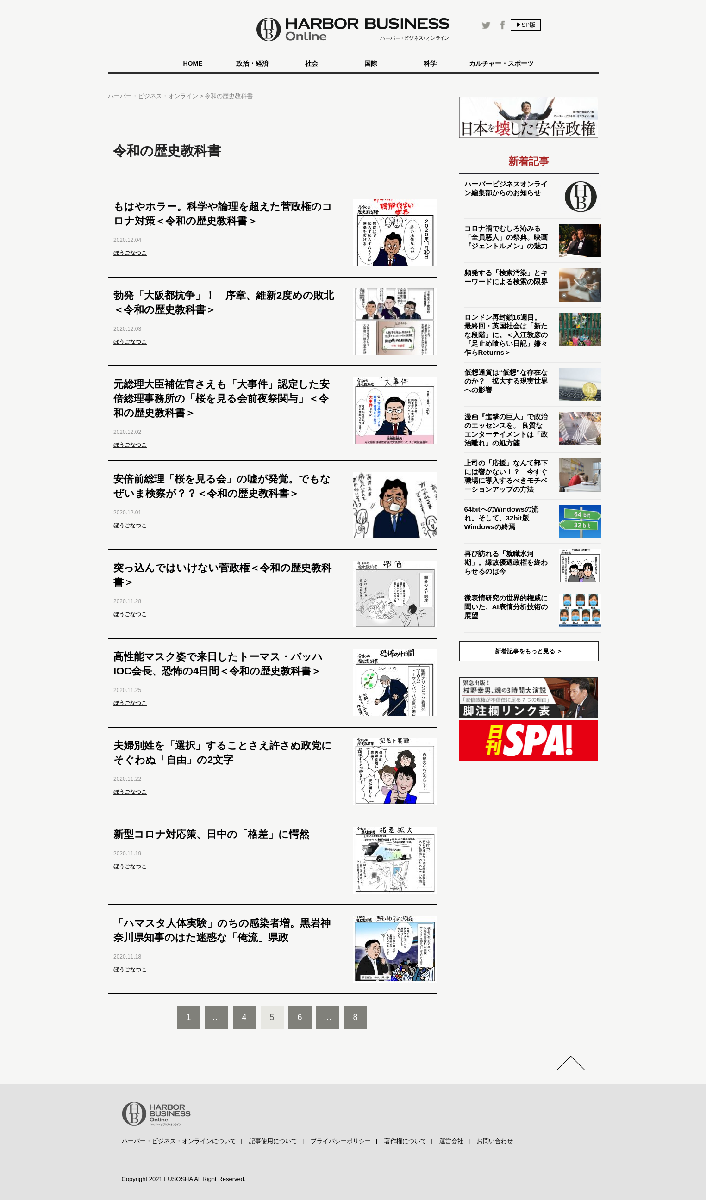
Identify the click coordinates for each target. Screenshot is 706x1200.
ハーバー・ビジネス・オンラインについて (179, 1141)
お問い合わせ (495, 1141)
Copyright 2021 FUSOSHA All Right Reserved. (184, 1178)
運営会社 (451, 1141)
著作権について (405, 1141)
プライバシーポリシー (341, 1141)
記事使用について (273, 1141)
